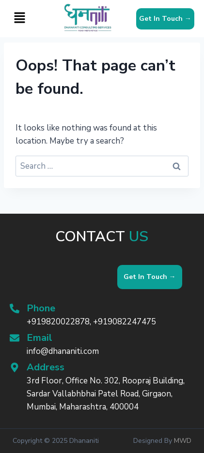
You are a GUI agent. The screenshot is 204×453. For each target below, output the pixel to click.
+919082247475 (124, 321)
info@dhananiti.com (63, 351)
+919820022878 (58, 321)
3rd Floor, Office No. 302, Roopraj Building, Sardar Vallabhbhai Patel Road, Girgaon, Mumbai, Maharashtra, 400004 (106, 393)
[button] (19, 18)
